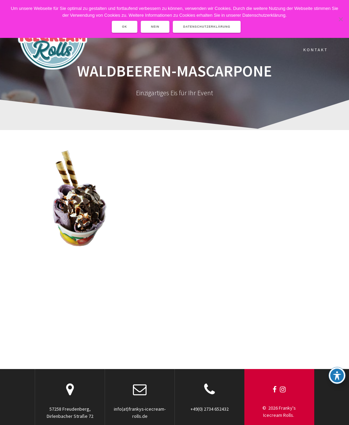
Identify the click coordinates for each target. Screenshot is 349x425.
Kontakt (315, 49)
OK (124, 26)
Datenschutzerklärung (206, 26)
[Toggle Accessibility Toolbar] (337, 375)
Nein (155, 26)
